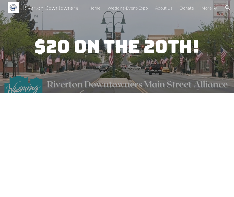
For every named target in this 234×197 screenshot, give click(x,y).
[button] (227, 7)
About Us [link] (163, 7)
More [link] (206, 7)
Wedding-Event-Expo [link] (128, 7)
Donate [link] (186, 7)
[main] (117, 46)
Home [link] (95, 7)
